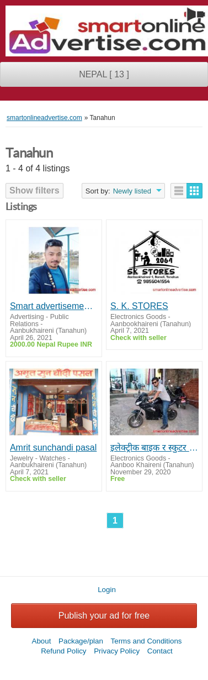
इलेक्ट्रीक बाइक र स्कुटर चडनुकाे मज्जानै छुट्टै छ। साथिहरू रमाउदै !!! (154, 447)
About (41, 641)
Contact (160, 651)
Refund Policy (63, 651)
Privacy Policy (117, 651)
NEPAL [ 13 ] (104, 74)
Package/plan (80, 641)
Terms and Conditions (146, 641)
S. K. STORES (139, 306)
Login (107, 589)
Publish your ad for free (104, 615)
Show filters (34, 190)
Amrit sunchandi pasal (53, 447)
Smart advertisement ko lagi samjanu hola (54, 306)
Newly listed (132, 191)
